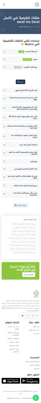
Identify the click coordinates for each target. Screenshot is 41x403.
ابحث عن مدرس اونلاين (13, 328)
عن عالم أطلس (34, 330)
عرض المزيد (20, 205)
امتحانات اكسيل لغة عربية (28, 145)
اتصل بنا (36, 333)
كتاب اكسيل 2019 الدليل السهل (26, 90)
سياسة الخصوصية (13, 398)
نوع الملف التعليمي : (25, 67)
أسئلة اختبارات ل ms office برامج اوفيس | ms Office (21, 238)
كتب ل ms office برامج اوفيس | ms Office (24, 228)
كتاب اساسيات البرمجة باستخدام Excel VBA (23, 99)
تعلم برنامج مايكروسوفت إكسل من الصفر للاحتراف (23, 153)
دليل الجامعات (14, 345)
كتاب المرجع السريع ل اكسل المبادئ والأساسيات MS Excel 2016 (24, 108)
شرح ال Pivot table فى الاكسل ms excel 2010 (22, 177)
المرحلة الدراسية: (27, 51)
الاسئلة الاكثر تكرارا (32, 361)
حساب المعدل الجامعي (14, 350)
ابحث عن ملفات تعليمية (25, 27)
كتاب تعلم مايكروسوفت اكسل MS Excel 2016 (23, 117)
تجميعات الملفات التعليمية (13, 334)
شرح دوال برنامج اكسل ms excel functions (25, 194)
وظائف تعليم (34, 365)
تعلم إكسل (33, 161)
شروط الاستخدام (27, 398)
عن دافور (36, 326)
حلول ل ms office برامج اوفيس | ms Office (24, 253)
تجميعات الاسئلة (13, 338)
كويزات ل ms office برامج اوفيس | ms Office (23, 242)
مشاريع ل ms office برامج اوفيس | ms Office (23, 235)
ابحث (20, 81)
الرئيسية (37, 27)
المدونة (36, 368)
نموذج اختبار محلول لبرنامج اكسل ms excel (24, 136)
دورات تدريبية (14, 342)
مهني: (30, 59)
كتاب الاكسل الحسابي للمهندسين (25, 169)
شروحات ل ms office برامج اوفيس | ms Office (23, 224)
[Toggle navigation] (4, 4)
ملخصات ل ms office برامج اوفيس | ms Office (23, 231)
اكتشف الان (28, 274)
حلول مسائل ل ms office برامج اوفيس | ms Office (22, 245)
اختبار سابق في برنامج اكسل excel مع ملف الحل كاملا (22, 127)
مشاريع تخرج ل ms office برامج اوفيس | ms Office (22, 249)
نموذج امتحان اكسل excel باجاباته (25, 186)
